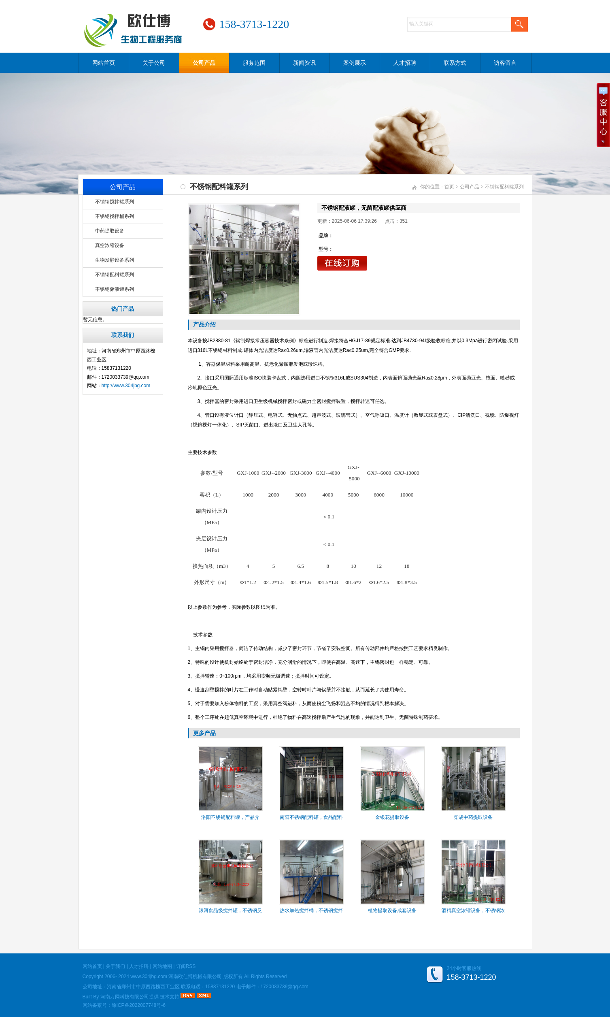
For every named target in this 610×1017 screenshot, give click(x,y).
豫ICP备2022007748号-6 (139, 1005)
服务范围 (254, 63)
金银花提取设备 (392, 817)
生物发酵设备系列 (114, 260)
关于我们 (115, 966)
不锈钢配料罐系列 (114, 274)
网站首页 (103, 63)
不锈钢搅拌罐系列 (114, 202)
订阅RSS (186, 966)
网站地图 (162, 966)
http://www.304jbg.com (126, 385)
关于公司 (153, 63)
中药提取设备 (109, 231)
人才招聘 (404, 63)
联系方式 (455, 63)
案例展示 (354, 63)
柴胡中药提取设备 (473, 817)
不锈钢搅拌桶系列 (114, 216)
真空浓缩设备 (109, 245)
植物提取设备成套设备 (392, 910)
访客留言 (505, 63)
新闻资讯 (304, 63)
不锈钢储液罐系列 (114, 289)
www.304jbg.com (148, 976)
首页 (449, 187)
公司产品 (204, 63)
